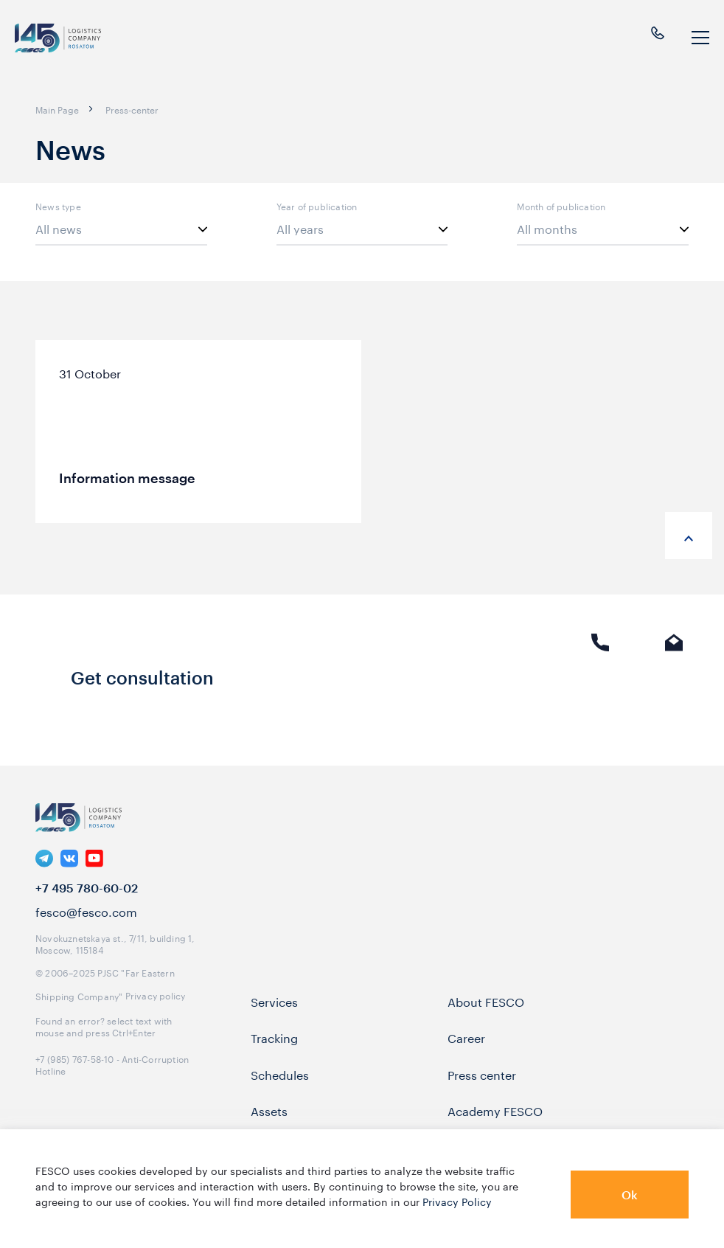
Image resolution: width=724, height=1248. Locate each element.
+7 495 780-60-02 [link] (86, 905)
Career (466, 1054)
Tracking (274, 1054)
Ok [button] (630, 1195)
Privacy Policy (457, 1201)
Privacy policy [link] (155, 1011)
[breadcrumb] (57, 109)
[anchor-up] (688, 535)
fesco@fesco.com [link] (86, 928)
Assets (269, 1127)
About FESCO (486, 1018)
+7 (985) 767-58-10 (74, 1075)
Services (274, 1018)
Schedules (280, 1091)
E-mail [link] (674, 687)
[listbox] (121, 229)
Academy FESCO (495, 1127)
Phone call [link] (600, 687)
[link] (44, 875)
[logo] (59, 38)
